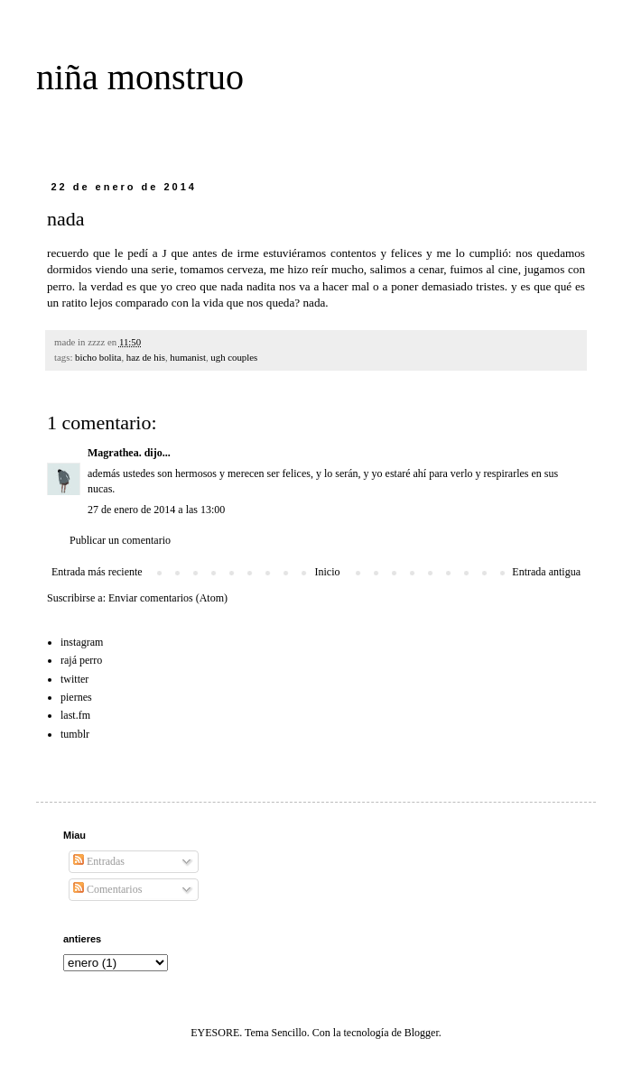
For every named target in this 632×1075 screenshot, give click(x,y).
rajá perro (81, 660)
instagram (81, 642)
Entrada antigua (546, 571)
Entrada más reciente (97, 571)
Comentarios (107, 889)
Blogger (421, 1032)
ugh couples (233, 357)
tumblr (74, 734)
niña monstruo (140, 77)
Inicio (326, 571)
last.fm (75, 715)
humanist (188, 357)
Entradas (99, 861)
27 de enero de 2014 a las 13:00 (156, 509)
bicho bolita (98, 357)
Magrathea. (115, 452)
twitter (74, 679)
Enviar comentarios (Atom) (168, 598)
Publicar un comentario (120, 540)
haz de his (145, 357)
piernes (76, 697)
